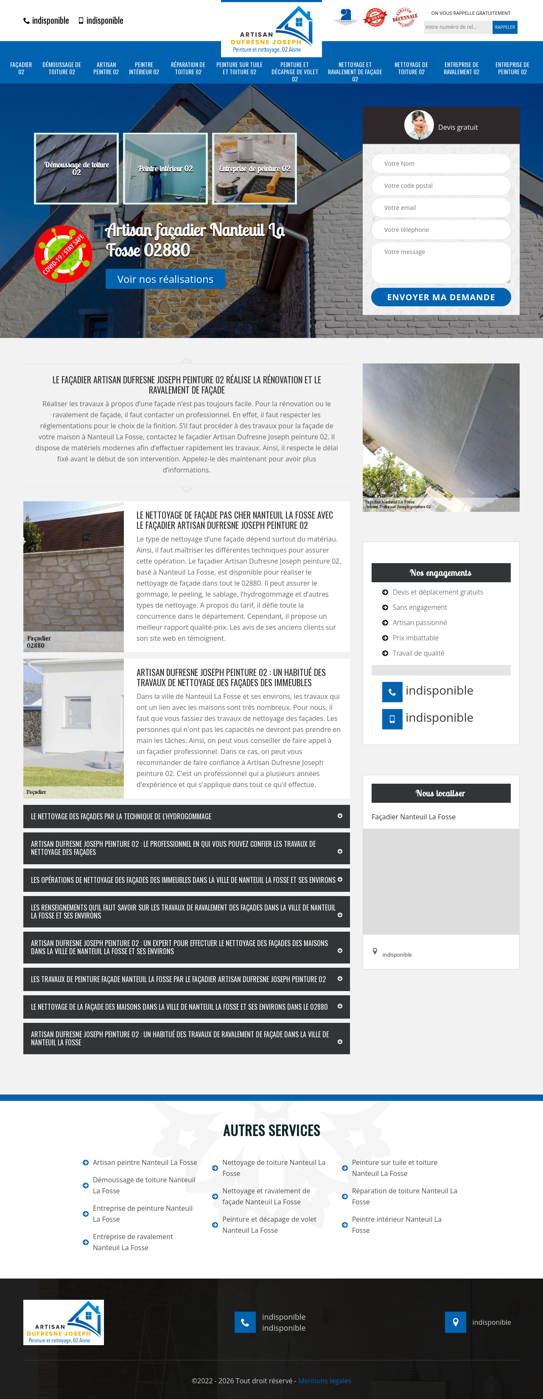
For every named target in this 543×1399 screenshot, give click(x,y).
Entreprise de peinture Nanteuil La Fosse (138, 1214)
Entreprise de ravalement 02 (461, 68)
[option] (76, 169)
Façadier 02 (21, 68)
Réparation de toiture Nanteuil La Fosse (400, 1196)
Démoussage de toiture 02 (61, 68)
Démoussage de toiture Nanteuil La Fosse (139, 1185)
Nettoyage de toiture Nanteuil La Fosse (268, 1168)
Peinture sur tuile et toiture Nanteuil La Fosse (390, 1168)
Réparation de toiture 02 (188, 68)
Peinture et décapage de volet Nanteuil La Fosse (264, 1225)
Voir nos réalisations (165, 279)
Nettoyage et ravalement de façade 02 (355, 71)
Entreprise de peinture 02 (512, 68)
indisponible (46, 19)
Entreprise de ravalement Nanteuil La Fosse (128, 1242)
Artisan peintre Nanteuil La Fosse (140, 1162)
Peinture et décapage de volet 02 (295, 71)
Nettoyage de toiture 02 (411, 68)
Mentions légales (324, 1380)
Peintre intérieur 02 (144, 68)
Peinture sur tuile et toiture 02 (239, 68)
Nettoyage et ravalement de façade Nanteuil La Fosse (261, 1196)
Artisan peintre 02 (106, 68)
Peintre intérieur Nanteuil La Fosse (392, 1225)
